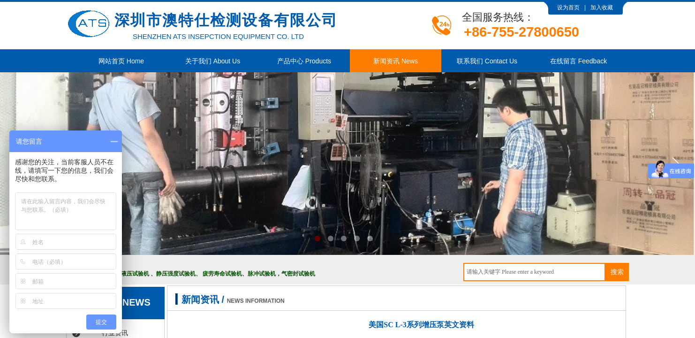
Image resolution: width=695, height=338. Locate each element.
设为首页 (568, 7)
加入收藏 (601, 7)
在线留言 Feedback (578, 61)
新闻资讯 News (395, 61)
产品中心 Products (304, 61)
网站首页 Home (121, 61)
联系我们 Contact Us (487, 61)
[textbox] (534, 272)
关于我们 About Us (212, 61)
